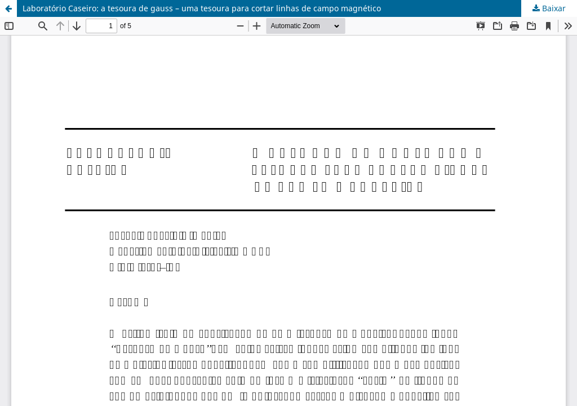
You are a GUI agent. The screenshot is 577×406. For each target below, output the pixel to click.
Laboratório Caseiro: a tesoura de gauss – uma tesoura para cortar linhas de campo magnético (202, 8)
